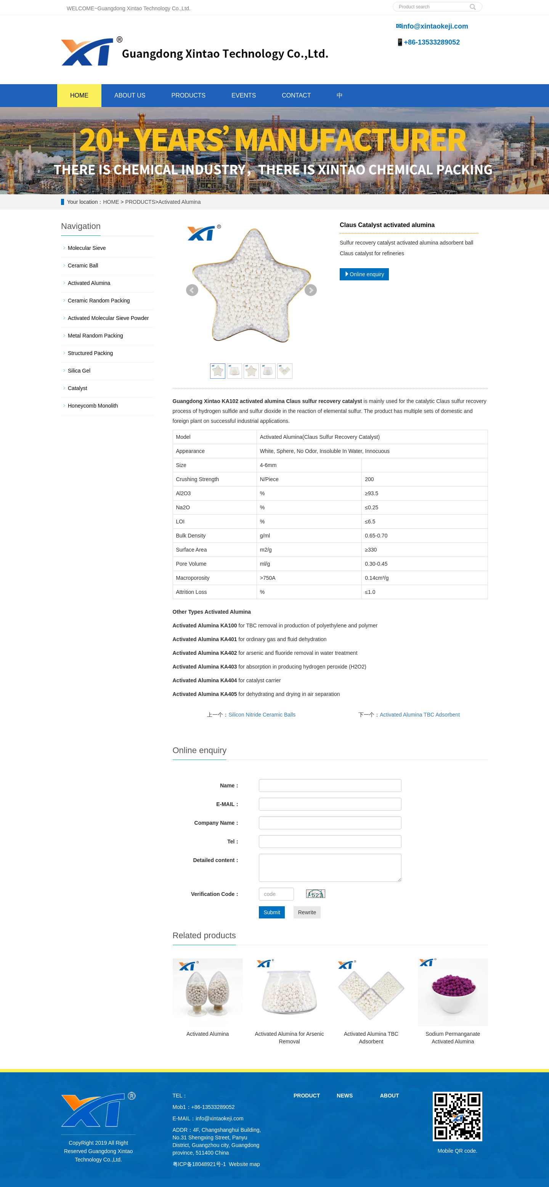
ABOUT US (130, 95)
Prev (192, 290)
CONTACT (296, 95)
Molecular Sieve (87, 248)
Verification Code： (215, 894)
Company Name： (217, 823)
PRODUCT (307, 1096)
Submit (271, 912)
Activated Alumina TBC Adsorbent (420, 715)
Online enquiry (364, 274)
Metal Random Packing (95, 336)
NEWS (345, 1096)
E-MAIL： (228, 804)
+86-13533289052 (213, 1107)
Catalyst (77, 388)
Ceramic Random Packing (99, 301)
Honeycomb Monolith (93, 406)
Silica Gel (79, 371)
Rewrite (307, 912)
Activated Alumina (179, 202)
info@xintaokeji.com (220, 1118)
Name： (230, 785)
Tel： (233, 841)
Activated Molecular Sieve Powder (108, 318)
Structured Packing (90, 353)
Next (311, 290)
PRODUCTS (189, 95)
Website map (244, 1164)
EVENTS (243, 95)
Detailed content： (216, 860)
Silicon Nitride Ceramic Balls (261, 715)
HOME (79, 95)
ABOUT (389, 1096)
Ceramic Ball (83, 265)
